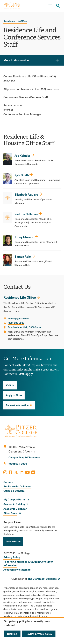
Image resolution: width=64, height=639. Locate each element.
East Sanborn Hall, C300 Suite (24, 327)
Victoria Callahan (26, 214)
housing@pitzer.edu (18, 318)
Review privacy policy (39, 633)
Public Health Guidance (17, 486)
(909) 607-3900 (16, 322)
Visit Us (10, 385)
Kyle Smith (22, 175)
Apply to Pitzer (14, 395)
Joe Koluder (22, 155)
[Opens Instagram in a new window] (5, 472)
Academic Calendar (15, 508)
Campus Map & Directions (24, 457)
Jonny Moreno (24, 237)
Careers (8, 482)
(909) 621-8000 (18, 463)
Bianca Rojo (23, 256)
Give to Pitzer (13, 541)
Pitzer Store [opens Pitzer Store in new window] (10, 513)
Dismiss (12, 633)
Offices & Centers (14, 490)
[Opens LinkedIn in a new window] (21, 472)
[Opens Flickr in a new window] (33, 472)
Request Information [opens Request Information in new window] (17, 405)
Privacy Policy (11, 557)
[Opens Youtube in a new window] (27, 472)
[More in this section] (32, 60)
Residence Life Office (15, 21)
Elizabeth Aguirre (26, 194)
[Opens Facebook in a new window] (10, 472)
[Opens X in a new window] (16, 472)
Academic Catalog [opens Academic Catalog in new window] (14, 504)
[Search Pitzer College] (58, 6)
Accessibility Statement (17, 569)
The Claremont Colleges (42, 578)
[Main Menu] (50, 6)
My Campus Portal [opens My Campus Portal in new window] (14, 499)
